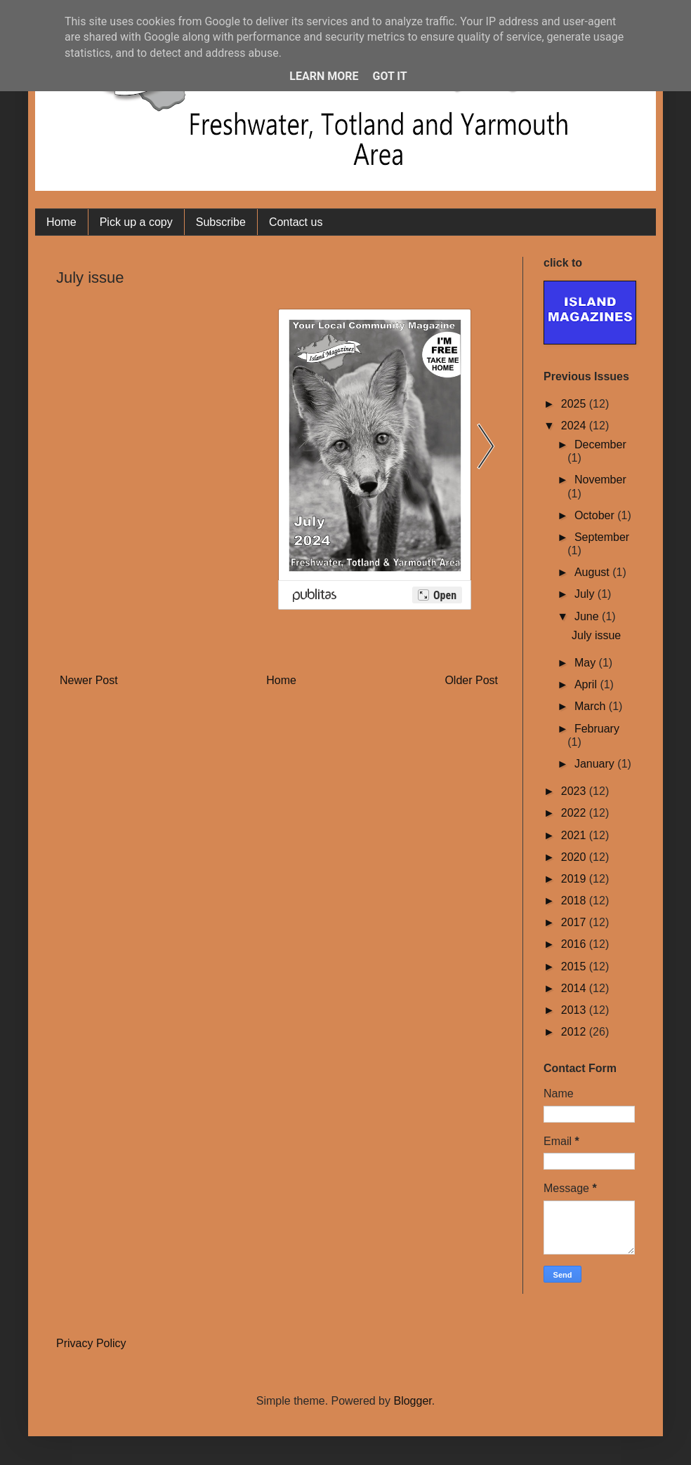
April (587, 684)
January (595, 764)
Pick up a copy (136, 222)
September (601, 537)
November (600, 480)
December (600, 444)
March (591, 706)
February (596, 729)
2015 (575, 966)
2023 (575, 791)
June (588, 616)
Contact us (295, 222)
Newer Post (89, 680)
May (586, 663)
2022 (575, 813)
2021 (575, 835)
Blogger (412, 1401)
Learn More (323, 76)
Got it (389, 76)
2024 (575, 426)
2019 (575, 879)
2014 (575, 988)
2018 (575, 901)
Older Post (471, 680)
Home (61, 222)
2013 (575, 1010)
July (586, 594)
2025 (575, 404)
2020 (575, 857)
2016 (575, 944)
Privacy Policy (91, 1343)
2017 (575, 922)
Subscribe (221, 222)
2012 (575, 1032)
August (593, 572)
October (595, 515)
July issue (596, 635)
